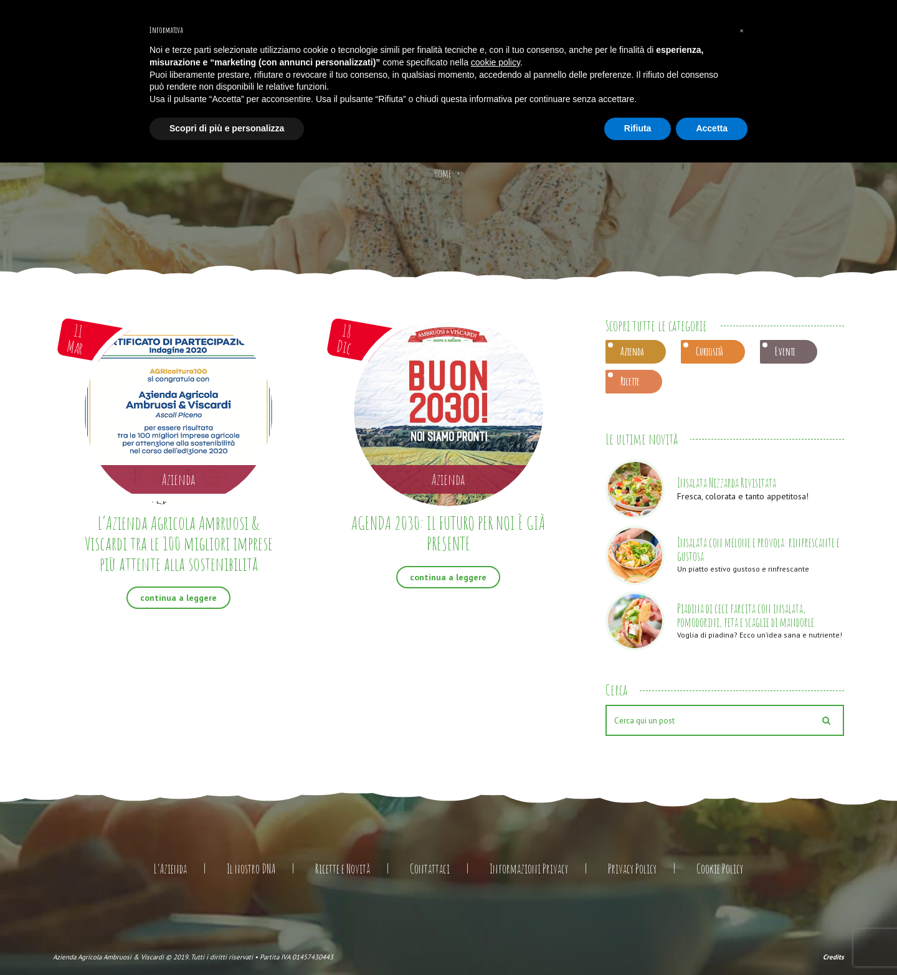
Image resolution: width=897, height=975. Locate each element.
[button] (741, 30)
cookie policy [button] (495, 62)
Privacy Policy (632, 869)
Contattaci (430, 869)
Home (443, 173)
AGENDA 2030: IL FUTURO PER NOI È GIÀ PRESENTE (448, 533)
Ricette (630, 381)
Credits (833, 957)
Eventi (785, 351)
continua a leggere (178, 597)
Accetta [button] (712, 128)
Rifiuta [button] (638, 128)
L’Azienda (170, 869)
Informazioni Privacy (529, 869)
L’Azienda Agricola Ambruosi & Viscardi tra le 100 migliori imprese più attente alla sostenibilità (179, 543)
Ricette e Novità (342, 869)
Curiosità (709, 351)
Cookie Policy (719, 869)
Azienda (631, 351)
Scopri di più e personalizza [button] (226, 128)
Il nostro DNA (251, 869)
